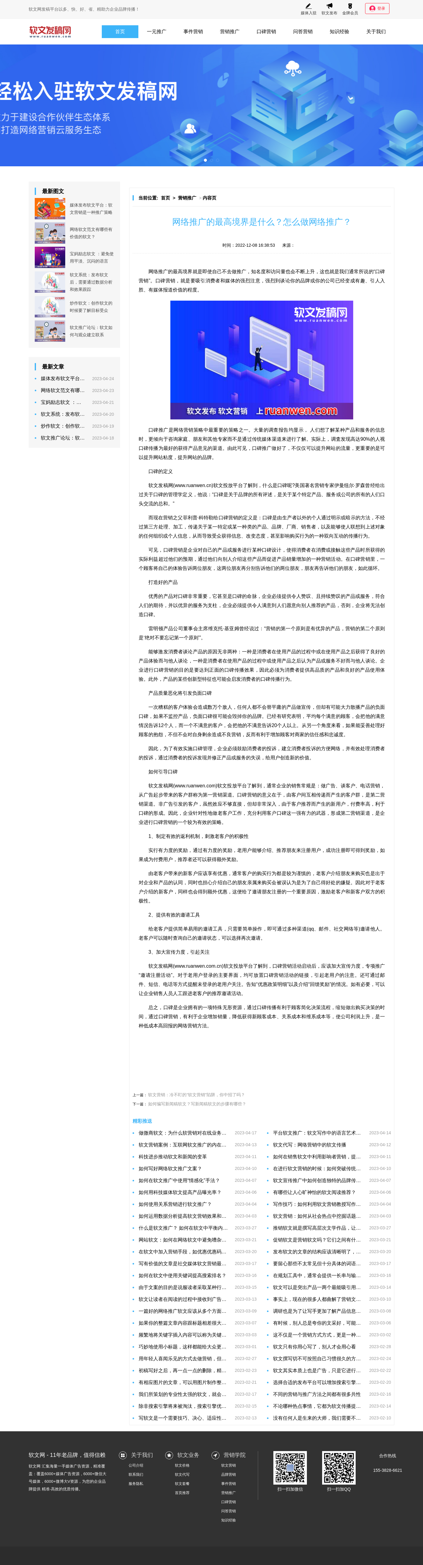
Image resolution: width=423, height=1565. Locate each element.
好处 (331, 882)
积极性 (241, 836)
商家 (299, 734)
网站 (158, 457)
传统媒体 (262, 439)
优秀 (153, 596)
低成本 (151, 1025)
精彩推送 (142, 1121)
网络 (153, 271)
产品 (350, 430)
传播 (353, 536)
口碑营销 (266, 31)
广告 (331, 785)
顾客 (148, 568)
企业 (192, 550)
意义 (267, 794)
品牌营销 (228, 1474)
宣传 (306, 707)
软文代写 (182, 1474)
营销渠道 (222, 794)
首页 (120, 31)
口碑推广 (158, 430)
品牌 (305, 280)
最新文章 (53, 367)
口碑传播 (148, 448)
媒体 (230, 280)
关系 (286, 1016)
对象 (380, 526)
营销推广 (230, 31)
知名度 (258, 271)
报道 (168, 289)
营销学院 (235, 1455)
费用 (163, 859)
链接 (304, 975)
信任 (314, 734)
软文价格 (182, 1465)
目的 (184, 670)
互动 (338, 536)
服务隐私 (136, 1484)
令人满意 (262, 605)
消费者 (212, 280)
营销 (144, 280)
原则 (301, 628)
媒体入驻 (308, 9)
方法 (365, 517)
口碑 (380, 271)
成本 (271, 1016)
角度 (326, 725)
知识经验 (339, 31)
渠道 (277, 439)
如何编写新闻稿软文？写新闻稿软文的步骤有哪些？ (197, 1103)
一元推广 (156, 31)
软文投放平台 (228, 485)
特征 (207, 679)
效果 (249, 670)
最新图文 (53, 191)
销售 (306, 526)
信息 (380, 430)
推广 (163, 271)
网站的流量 (338, 448)
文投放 (236, 966)
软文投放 (227, 785)
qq (311, 928)
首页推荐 (182, 1493)
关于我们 (376, 31)
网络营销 (183, 430)
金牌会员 (350, 9)
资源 (237, 1007)
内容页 (209, 197)
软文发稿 (158, 485)
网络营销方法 (192, 1025)
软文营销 (228, 1465)
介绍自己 (222, 882)
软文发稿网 (160, 966)
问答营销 (303, 31)
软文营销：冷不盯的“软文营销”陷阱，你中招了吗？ (196, 1094)
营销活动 (331, 559)
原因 (212, 651)
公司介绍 (136, 1465)
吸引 (200, 280)
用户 (275, 757)
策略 (199, 430)
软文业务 (188, 1455)
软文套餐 (182, 1484)
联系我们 (136, 1474)
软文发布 (329, 9)
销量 (291, 559)
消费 (301, 550)
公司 (330, 280)
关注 (205, 952)
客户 (178, 707)
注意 (255, 280)
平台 (242, 785)
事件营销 (193, 31)
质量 (163, 693)
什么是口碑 (274, 485)
